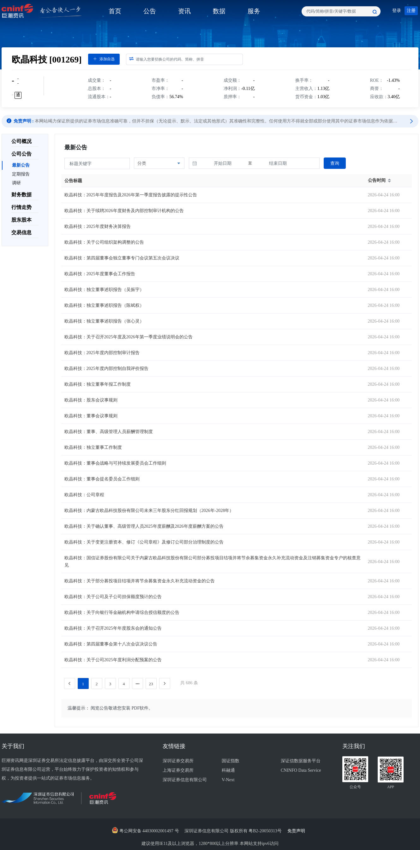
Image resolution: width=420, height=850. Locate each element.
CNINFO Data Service (301, 770)
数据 (219, 11)
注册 (411, 10)
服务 (254, 11)
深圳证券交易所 (178, 760)
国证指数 (230, 760)
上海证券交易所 (178, 770)
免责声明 (298, 831)
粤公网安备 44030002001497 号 (145, 831)
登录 (396, 10)
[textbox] (341, 11)
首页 (115, 11)
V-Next (228, 779)
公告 (149, 11)
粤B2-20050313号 (266, 831)
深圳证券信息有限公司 (185, 779)
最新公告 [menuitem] (21, 165)
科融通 (228, 770)
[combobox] (341, 11)
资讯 (184, 11)
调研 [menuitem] (16, 183)
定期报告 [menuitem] (21, 174)
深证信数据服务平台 (301, 760)
